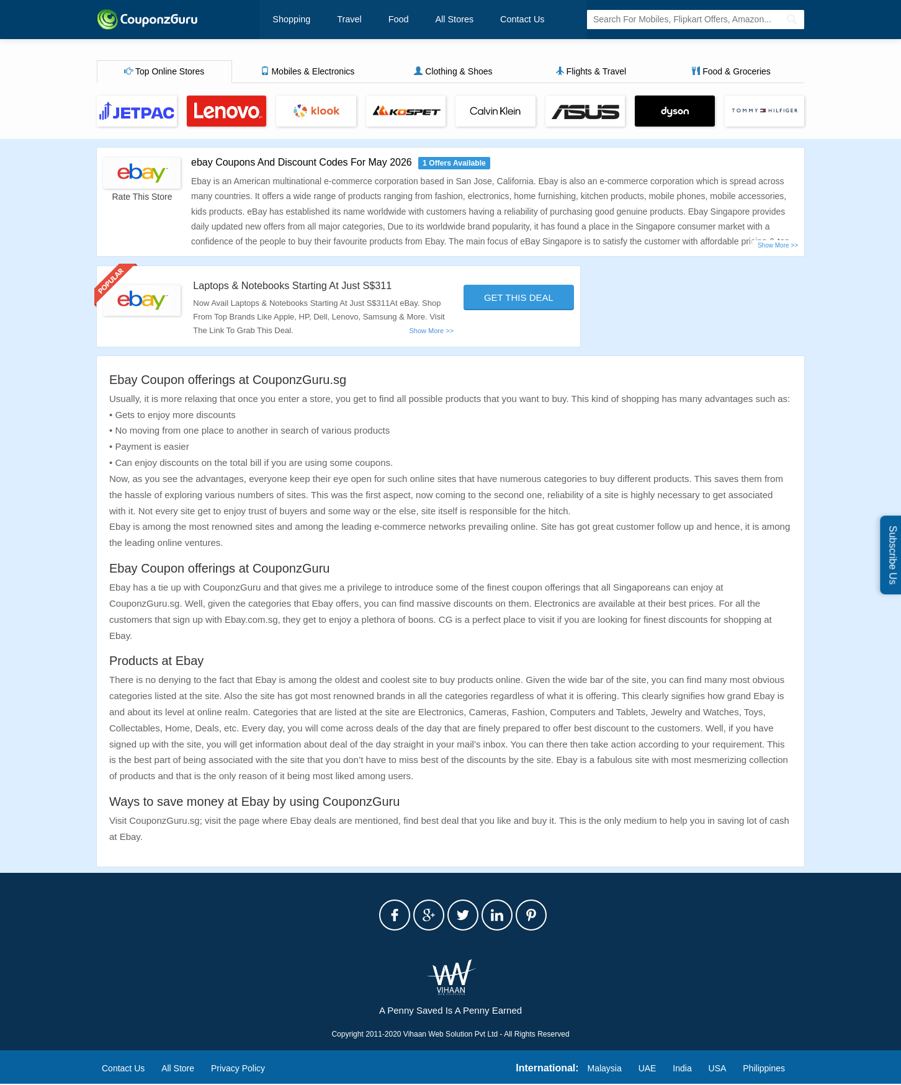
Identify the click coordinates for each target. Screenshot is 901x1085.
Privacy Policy (238, 1069)
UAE (648, 1069)
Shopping (290, 20)
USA (718, 1069)
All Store (177, 1069)
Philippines (764, 1069)
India (682, 1069)
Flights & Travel (590, 73)
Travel (342, 20)
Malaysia (605, 1069)
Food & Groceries (731, 73)
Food (385, 20)
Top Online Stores (164, 73)
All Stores (434, 20)
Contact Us (495, 20)
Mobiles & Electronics (308, 73)
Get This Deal (519, 298)
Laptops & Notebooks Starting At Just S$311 (303, 286)
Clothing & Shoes (453, 73)
